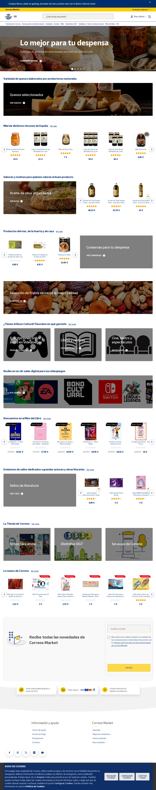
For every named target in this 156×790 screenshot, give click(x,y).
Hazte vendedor (99, 738)
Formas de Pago (39, 734)
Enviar (129, 667)
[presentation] (129, 657)
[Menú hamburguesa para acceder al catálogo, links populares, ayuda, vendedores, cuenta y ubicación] (15, 16)
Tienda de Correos (13, 24)
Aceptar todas (143, 777)
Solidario (82, 24)
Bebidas (49, 24)
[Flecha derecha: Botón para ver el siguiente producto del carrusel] (152, 149)
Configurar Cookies (127, 777)
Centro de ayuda (39, 730)
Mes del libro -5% (112, 24)
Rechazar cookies (111, 777)
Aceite (56, 24)
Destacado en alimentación (33, 24)
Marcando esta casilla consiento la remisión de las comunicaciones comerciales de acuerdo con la (131, 641)
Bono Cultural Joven (95, 24)
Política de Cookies (35, 786)
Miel (62, 24)
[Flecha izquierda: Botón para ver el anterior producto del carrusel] (4, 149)
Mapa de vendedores (101, 734)
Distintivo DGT (71, 24)
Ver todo (72, 324)
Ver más (53, 126)
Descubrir (97, 730)
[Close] (150, 2)
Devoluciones (37, 738)
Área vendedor (99, 742)
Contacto (36, 742)
